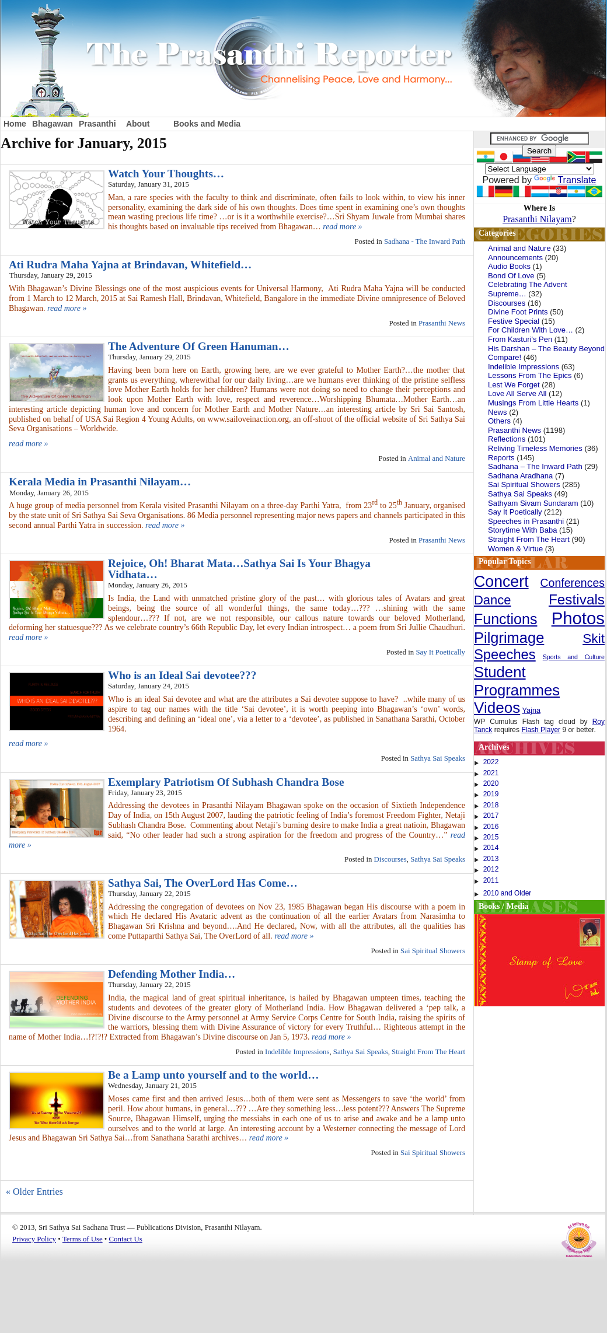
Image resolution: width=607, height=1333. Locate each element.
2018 (491, 805)
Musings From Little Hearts (533, 402)
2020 (491, 783)
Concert (501, 581)
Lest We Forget (514, 384)
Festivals (577, 599)
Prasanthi (97, 123)
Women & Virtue (515, 548)
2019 (491, 794)
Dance (492, 600)
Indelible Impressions (297, 1052)
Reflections (506, 439)
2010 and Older (507, 893)
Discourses (390, 859)
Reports (501, 457)
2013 (491, 859)
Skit (593, 638)
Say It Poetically (440, 652)
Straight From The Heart (428, 1052)
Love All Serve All (517, 393)
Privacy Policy (34, 1239)
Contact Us (125, 1239)
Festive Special (513, 321)
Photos (578, 618)
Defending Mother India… (171, 974)
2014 (491, 848)
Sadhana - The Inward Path (424, 241)
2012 (491, 869)
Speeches (505, 654)
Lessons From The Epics (530, 375)
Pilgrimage (509, 637)
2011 (491, 880)
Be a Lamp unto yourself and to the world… (213, 1075)
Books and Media (206, 123)
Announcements (515, 257)
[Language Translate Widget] (539, 168)
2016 (491, 827)
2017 (491, 815)
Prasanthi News (441, 323)
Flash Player (540, 730)
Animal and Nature (436, 458)
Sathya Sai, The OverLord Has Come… (203, 883)
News (497, 412)
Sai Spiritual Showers (432, 951)
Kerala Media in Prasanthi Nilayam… (100, 481)
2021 (491, 773)
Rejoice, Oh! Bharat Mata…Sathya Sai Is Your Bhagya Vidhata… (239, 568)
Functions (505, 619)
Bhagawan (52, 123)
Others (499, 421)
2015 (491, 837)
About (137, 123)
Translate (565, 180)
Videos (497, 707)
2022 (491, 762)
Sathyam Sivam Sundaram (533, 503)
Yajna (531, 710)
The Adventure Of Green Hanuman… (198, 346)
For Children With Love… (530, 330)
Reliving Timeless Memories (535, 448)
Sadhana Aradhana (520, 475)
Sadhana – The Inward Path (535, 466)
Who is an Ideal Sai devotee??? (182, 675)
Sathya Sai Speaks (437, 758)
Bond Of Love (511, 275)
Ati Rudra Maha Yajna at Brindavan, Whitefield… (130, 264)
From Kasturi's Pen (520, 339)
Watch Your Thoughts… (166, 173)
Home (15, 123)
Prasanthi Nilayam (537, 219)
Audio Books (509, 266)
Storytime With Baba (522, 530)
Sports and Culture (574, 656)
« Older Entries (34, 1191)
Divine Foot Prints (518, 311)
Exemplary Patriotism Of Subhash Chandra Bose (226, 782)
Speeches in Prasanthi (526, 521)
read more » (342, 226)
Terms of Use (82, 1239)
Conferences (572, 582)
